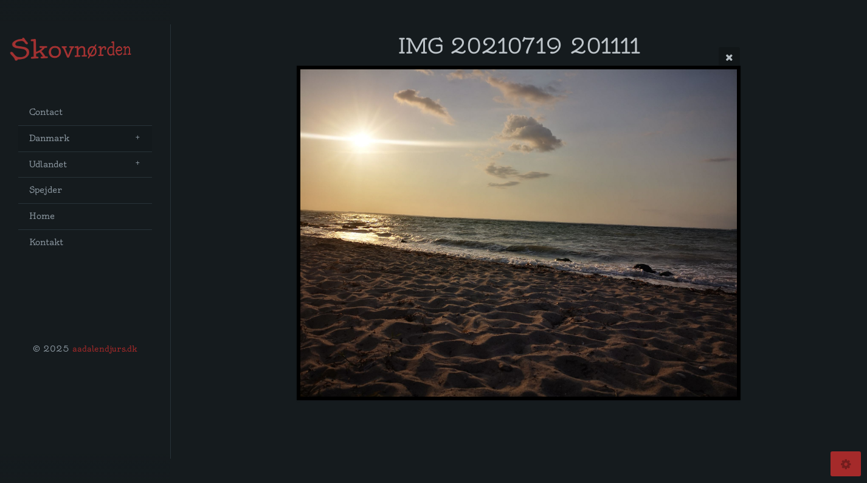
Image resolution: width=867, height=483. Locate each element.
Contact (46, 112)
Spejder (45, 190)
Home (42, 216)
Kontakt (46, 242)
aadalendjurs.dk (104, 348)
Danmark (49, 138)
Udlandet (48, 164)
